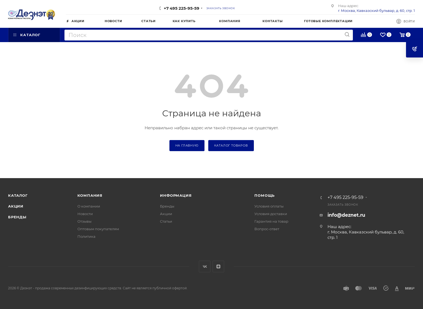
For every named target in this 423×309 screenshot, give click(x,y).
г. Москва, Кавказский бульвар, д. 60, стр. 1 (376, 10)
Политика (86, 236)
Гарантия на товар (271, 221)
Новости (85, 214)
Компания (90, 195)
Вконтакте (204, 266)
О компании (88, 206)
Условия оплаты (269, 206)
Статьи (166, 221)
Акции (15, 206)
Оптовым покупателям (98, 229)
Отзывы (84, 221)
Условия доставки (270, 214)
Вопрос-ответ (266, 229)
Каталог (18, 195)
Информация (176, 195)
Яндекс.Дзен (218, 266)
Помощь (264, 195)
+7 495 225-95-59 (181, 8)
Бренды (17, 217)
